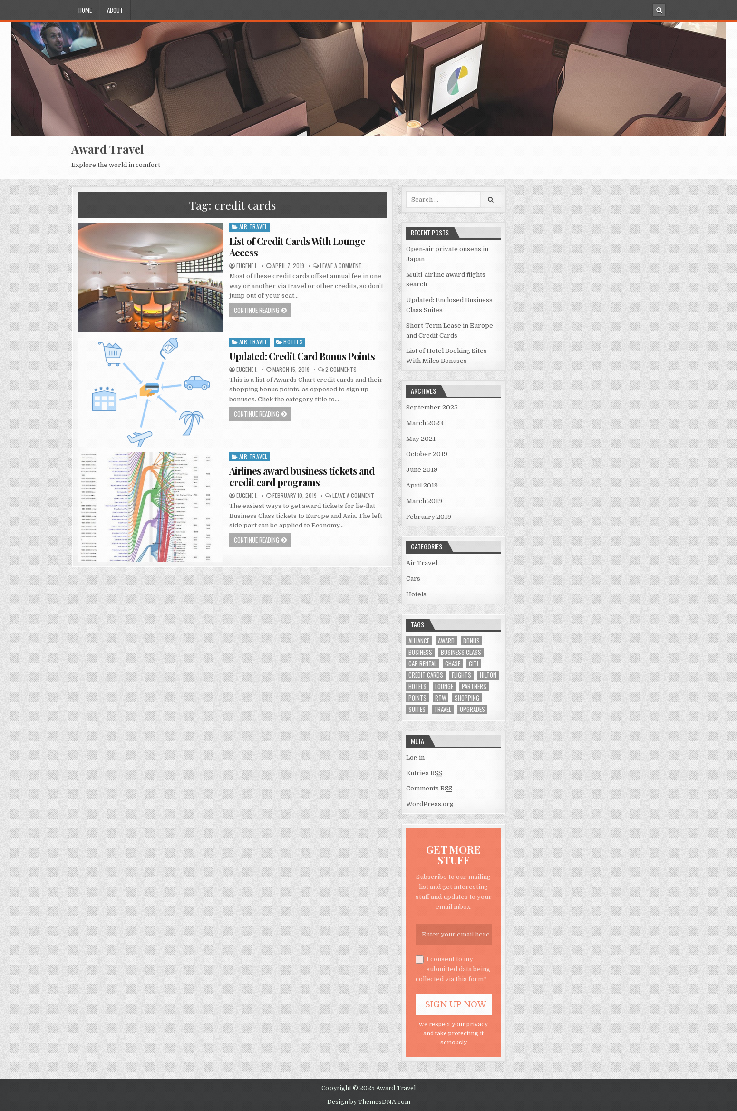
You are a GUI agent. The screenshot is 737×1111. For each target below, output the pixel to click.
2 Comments (341, 369)
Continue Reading (256, 310)
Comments (429, 788)
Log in (415, 757)
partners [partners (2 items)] (474, 686)
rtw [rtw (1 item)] (440, 697)
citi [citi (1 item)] (473, 663)
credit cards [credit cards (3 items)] (425, 675)
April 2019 (422, 485)
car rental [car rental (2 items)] (422, 663)
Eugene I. (247, 266)
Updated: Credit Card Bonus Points (302, 356)
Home (85, 10)
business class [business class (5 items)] (461, 652)
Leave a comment (341, 266)
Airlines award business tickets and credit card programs (302, 476)
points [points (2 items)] (417, 697)
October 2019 (426, 454)
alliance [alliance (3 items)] (418, 640)
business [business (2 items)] (420, 652)
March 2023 (424, 423)
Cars (413, 578)
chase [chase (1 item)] (452, 663)
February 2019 (428, 516)
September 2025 (432, 407)
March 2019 (424, 501)
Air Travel (253, 227)
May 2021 (421, 438)
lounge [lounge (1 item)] (444, 686)
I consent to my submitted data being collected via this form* (453, 969)
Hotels (293, 342)
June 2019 (421, 469)
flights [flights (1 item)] (461, 675)
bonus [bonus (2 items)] (471, 640)
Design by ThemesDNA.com (368, 1102)
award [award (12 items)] (446, 640)
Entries (424, 773)
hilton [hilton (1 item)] (488, 675)
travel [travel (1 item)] (442, 709)
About (115, 10)
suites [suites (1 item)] (417, 709)
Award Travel (107, 148)
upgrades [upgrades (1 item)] (472, 709)
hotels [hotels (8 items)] (417, 686)
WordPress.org (430, 804)
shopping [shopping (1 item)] (467, 697)
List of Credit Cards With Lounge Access (297, 246)
